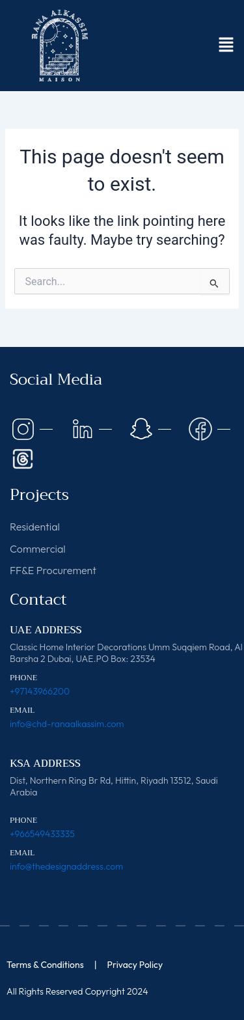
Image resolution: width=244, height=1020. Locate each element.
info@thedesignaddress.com (66, 866)
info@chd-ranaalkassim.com (67, 724)
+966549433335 (42, 834)
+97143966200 (40, 691)
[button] (226, 45)
